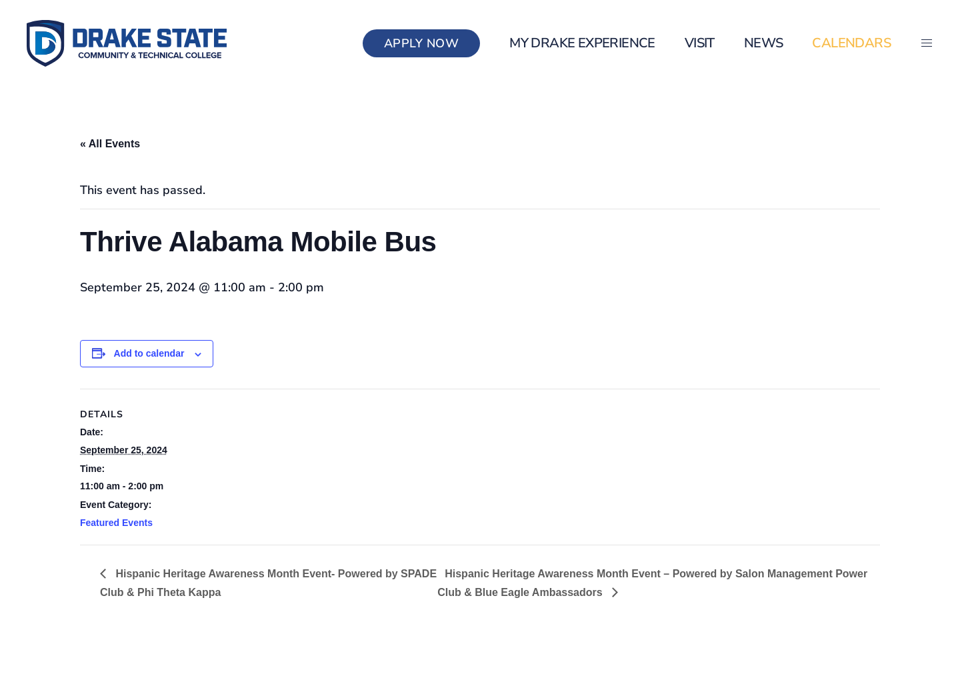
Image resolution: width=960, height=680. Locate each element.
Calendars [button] (851, 43)
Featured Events (116, 522)
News (763, 43)
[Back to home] (127, 43)
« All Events (110, 143)
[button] (926, 43)
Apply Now (421, 43)
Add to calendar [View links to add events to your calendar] (149, 353)
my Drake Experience (582, 43)
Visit (700, 43)
